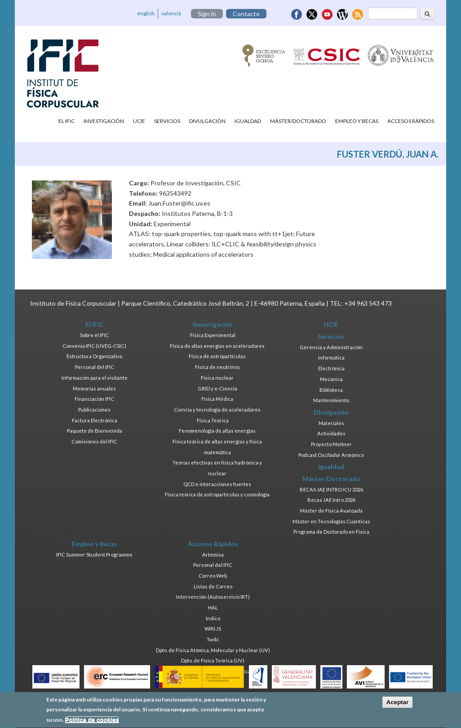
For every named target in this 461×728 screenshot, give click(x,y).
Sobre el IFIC (94, 335)
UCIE (139, 121)
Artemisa (213, 554)
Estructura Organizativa (94, 356)
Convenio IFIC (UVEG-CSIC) (94, 346)
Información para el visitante (95, 378)
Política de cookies (92, 722)
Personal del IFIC (94, 367)
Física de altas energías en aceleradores (217, 346)
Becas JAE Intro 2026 (331, 500)
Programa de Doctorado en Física (331, 532)
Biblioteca (331, 390)
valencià (171, 13)
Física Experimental (212, 335)
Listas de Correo (213, 586)
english (146, 13)
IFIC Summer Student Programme (94, 554)
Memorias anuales (94, 388)
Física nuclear (217, 378)
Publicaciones (94, 409)
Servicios (167, 121)
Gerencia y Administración (331, 347)
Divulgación (207, 121)
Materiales (331, 423)
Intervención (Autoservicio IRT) (213, 597)
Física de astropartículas (217, 356)
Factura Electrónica (94, 420)
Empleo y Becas (356, 121)
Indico (213, 618)
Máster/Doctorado (298, 121)
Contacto (246, 14)
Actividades (331, 433)
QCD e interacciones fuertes (217, 484)
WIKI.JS (212, 629)
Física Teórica (213, 420)
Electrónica (331, 368)
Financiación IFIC (94, 399)
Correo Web (213, 576)
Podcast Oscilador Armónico (331, 455)
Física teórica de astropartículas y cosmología (217, 494)
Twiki (213, 639)
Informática (331, 357)
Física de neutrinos (217, 367)
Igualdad (248, 121)
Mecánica (331, 379)
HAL (213, 607)
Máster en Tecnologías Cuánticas (331, 521)
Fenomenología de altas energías (217, 431)
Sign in (207, 14)
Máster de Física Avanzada (331, 510)
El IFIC (66, 121)
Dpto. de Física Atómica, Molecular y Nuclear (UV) (213, 650)
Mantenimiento (331, 400)
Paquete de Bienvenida (94, 431)
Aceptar (397, 705)
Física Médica (217, 399)
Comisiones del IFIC (94, 441)
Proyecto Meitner (331, 444)
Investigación (104, 121)
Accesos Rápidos (410, 121)
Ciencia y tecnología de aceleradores (217, 409)
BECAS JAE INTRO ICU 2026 (331, 489)
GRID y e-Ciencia (217, 388)
